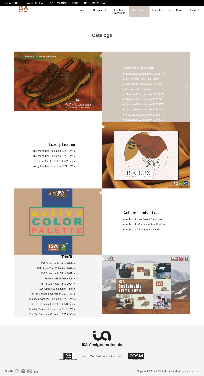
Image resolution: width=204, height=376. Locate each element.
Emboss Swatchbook (138, 89)
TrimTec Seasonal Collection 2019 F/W (51, 309)
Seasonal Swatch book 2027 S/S (144, 84)
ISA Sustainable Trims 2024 (57, 283)
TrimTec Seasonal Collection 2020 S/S (51, 304)
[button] (186, 86)
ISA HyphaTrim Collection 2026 (55, 268)
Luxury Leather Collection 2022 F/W (52, 156)
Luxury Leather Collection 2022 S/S (53, 161)
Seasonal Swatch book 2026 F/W (145, 94)
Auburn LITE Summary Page (142, 229)
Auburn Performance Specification (145, 224)
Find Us (9, 371)
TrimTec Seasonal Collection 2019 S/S (51, 314)
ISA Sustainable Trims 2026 (57, 263)
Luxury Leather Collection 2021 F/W (52, 166)
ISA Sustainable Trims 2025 (57, 273)
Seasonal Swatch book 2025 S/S (144, 109)
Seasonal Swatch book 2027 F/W (145, 73)
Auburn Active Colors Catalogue (144, 219)
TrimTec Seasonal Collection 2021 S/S (51, 294)
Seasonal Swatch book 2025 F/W (145, 104)
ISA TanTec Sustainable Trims (56, 288)
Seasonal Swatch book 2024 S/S (144, 119)
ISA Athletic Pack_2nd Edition (143, 79)
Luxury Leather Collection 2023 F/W (52, 151)
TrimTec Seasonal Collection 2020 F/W (51, 299)
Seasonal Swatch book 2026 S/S (144, 99)
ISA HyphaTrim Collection (58, 278)
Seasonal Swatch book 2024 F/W (145, 114)
